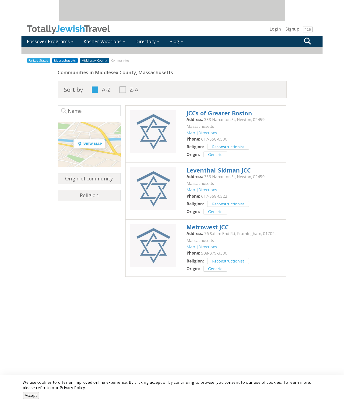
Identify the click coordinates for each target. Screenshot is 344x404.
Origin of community (89, 179)
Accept (31, 395)
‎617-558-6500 (214, 139)
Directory (147, 41)
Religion (89, 195)
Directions (207, 132)
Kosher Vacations (104, 41)
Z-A (134, 89)
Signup (292, 29)
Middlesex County (94, 60)
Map (190, 132)
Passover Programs (50, 41)
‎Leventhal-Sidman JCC (218, 170)
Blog (176, 41)
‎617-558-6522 (214, 196)
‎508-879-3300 (214, 253)
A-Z (106, 89)
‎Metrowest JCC (207, 227)
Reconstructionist (228, 146)
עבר (308, 29)
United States (38, 60)
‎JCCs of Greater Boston (219, 113)
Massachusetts (65, 60)
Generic (215, 154)
